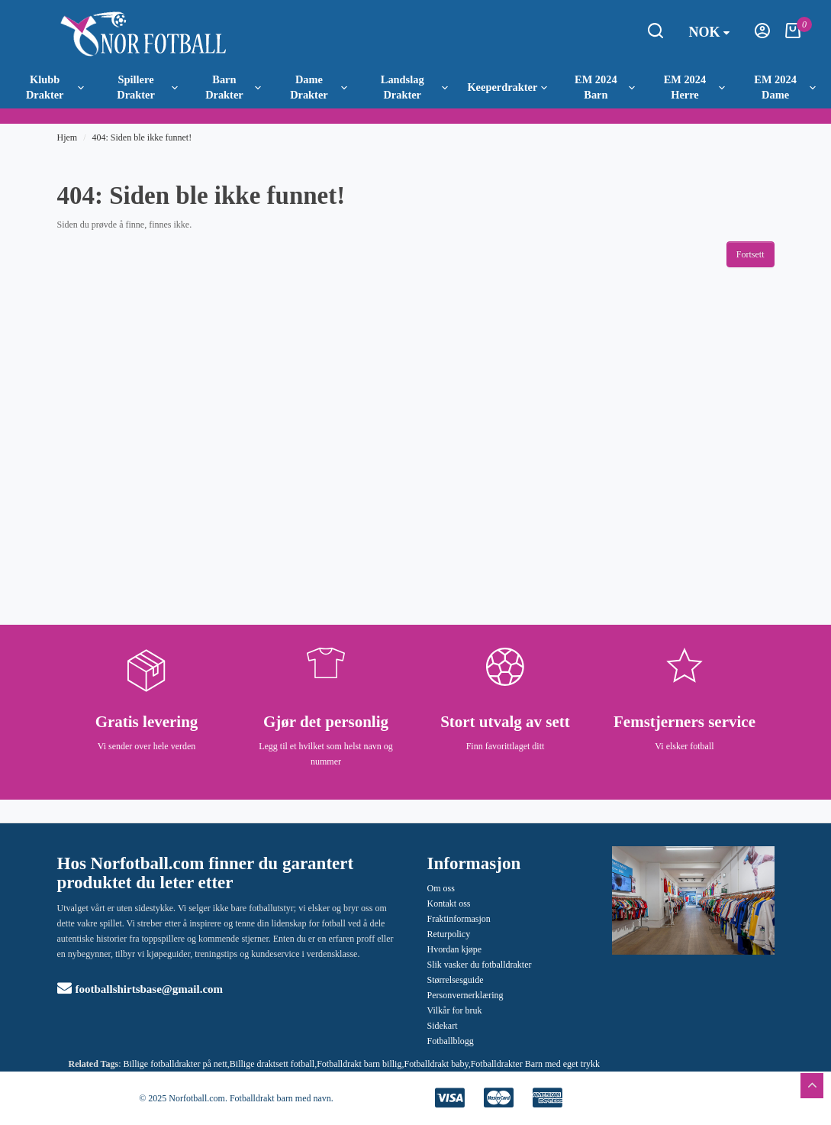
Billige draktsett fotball (272, 1064)
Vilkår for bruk (454, 1010)
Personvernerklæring (465, 995)
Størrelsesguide (455, 980)
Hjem (67, 137)
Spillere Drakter (147, 87)
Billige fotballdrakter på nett (175, 1064)
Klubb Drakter (55, 87)
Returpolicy (449, 934)
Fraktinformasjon (459, 918)
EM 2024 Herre (695, 87)
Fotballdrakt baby (436, 1064)
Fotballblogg (450, 1041)
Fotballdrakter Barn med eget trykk (535, 1064)
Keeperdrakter (507, 87)
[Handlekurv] (792, 35)
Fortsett (750, 254)
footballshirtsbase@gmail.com (140, 989)
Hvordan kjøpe (454, 949)
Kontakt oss (449, 903)
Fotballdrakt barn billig (359, 1064)
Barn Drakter (233, 87)
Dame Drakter (318, 87)
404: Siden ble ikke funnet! (142, 137)
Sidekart (442, 1025)
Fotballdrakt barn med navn (280, 1098)
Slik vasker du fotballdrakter (479, 964)
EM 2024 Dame (785, 87)
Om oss (441, 888)
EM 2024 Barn (604, 87)
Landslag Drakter (414, 87)
